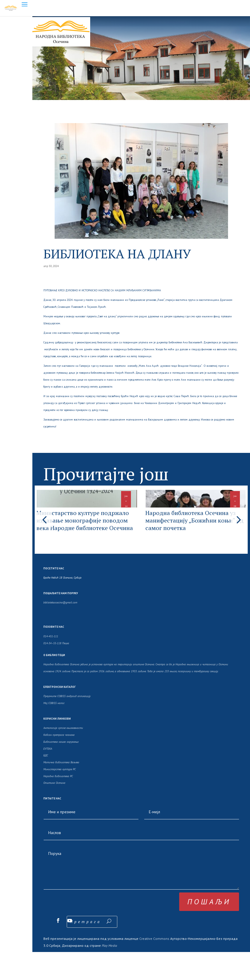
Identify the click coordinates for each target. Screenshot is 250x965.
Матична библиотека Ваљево (61, 775)
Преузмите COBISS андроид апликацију (66, 709)
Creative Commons (154, 951)
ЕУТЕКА (47, 761)
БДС (45, 768)
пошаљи (209, 914)
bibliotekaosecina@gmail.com (60, 615)
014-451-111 (50, 649)
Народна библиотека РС (58, 789)
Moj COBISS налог (53, 716)
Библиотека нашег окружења (61, 755)
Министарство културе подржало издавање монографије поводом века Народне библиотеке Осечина (84, 533)
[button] (238, 526)
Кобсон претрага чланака (59, 748)
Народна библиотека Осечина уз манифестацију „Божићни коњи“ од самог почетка (192, 529)
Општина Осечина (54, 796)
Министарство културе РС (59, 782)
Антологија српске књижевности (63, 741)
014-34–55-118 (52, 656)
